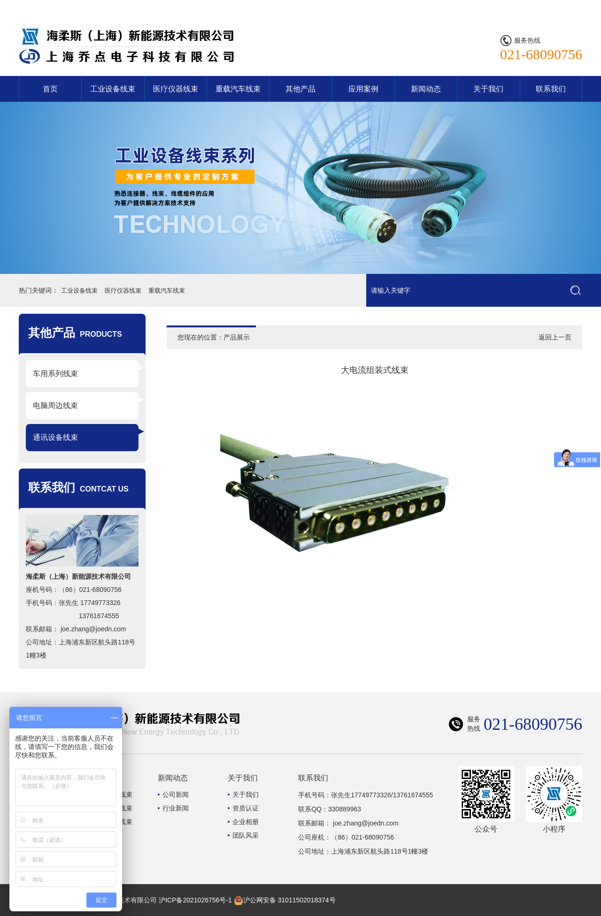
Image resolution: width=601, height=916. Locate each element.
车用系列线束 (55, 374)
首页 (50, 89)
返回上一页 (555, 337)
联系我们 (564, 7)
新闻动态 (426, 89)
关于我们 (488, 89)
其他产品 (300, 89)
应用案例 (363, 89)
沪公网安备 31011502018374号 (285, 900)
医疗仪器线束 (175, 89)
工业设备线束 (112, 89)
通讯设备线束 (55, 437)
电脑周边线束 (55, 405)
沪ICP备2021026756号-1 (195, 900)
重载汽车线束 (238, 89)
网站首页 (527, 7)
